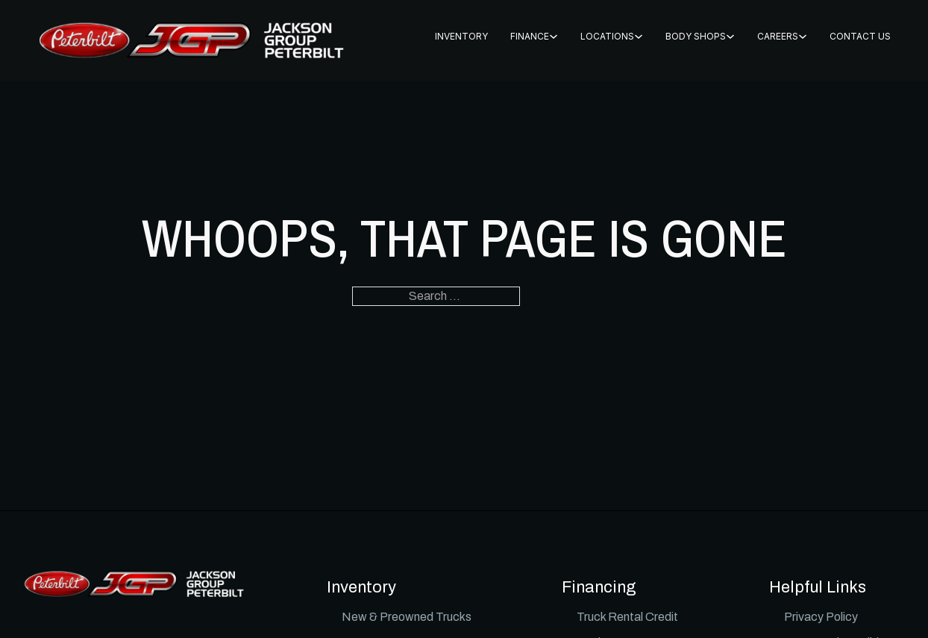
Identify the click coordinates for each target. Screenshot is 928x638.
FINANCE (529, 36)
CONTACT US (860, 36)
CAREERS (777, 36)
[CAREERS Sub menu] (802, 36)
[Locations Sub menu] (638, 36)
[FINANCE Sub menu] (553, 36)
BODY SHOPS (695, 36)
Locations (607, 36)
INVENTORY (461, 36)
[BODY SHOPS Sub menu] (730, 36)
